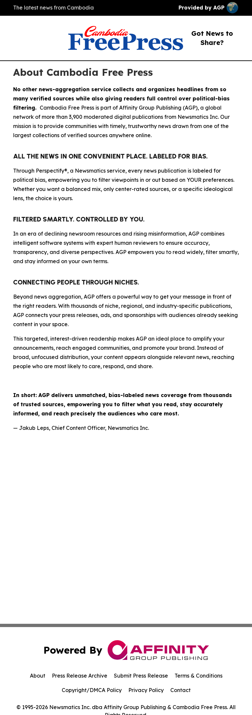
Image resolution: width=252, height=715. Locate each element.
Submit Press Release (141, 675)
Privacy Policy (146, 690)
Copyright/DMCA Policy (92, 690)
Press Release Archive (79, 675)
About (37, 675)
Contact (180, 690)
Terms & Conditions (198, 675)
